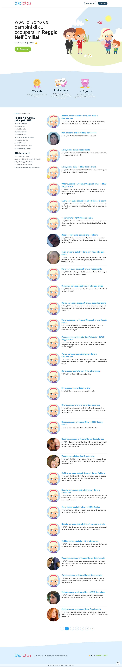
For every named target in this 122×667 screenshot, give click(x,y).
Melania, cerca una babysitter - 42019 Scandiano (83, 592)
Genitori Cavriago (20, 143)
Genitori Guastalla (20, 129)
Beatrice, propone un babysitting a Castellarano (82, 439)
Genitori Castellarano (21, 140)
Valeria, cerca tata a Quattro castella (77, 456)
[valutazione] (97, 656)
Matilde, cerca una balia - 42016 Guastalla (80, 541)
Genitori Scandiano (21, 132)
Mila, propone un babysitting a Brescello (79, 133)
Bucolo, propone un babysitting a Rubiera (79, 235)
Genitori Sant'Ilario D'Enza (23, 148)
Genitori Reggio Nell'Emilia (23, 164)
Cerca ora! (23, 49)
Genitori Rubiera (20, 126)
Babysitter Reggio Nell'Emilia (24, 162)
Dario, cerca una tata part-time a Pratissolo (80, 371)
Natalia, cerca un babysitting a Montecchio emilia (83, 524)
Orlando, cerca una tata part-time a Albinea (80, 405)
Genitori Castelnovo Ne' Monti (24, 137)
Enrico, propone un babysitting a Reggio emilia (81, 575)
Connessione (90, 3)
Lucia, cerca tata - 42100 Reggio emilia (78, 167)
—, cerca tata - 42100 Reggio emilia (77, 218)
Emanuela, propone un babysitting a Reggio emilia (83, 558)
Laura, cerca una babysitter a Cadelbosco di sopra (83, 201)
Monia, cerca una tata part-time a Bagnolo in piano (83, 303)
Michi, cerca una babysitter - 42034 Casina (80, 507)
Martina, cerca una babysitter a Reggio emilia (81, 609)
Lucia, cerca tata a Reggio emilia (75, 150)
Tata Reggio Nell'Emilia (22, 156)
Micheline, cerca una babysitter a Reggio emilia (82, 286)
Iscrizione (103, 3)
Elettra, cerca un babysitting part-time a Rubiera (83, 473)
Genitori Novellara (20, 134)
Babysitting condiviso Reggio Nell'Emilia (27, 167)
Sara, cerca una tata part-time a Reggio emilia (81, 269)
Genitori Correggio (21, 123)
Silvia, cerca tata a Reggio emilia (75, 388)
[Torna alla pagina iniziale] (23, 3)
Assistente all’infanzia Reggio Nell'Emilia (27, 159)
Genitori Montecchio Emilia (23, 146)
